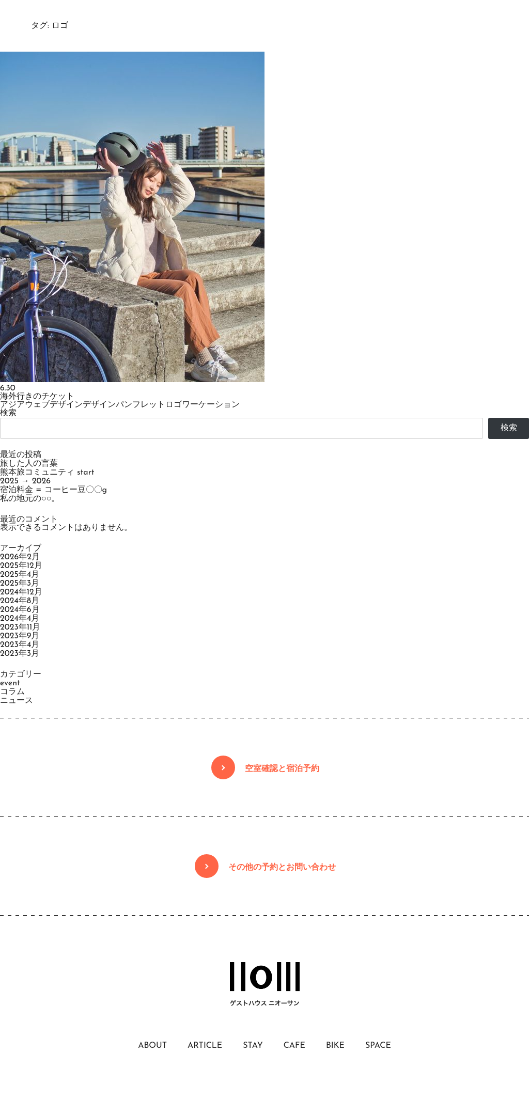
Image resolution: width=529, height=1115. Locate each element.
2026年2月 (20, 557)
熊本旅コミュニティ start (47, 472)
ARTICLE (205, 1046)
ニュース (16, 701)
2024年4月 (19, 619)
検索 (8, 413)
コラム (12, 692)
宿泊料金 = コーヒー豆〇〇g (53, 490)
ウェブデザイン (54, 405)
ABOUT (152, 1046)
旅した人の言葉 (29, 464)
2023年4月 (19, 645)
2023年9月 (19, 636)
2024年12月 (21, 592)
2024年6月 (20, 610)
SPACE (378, 1046)
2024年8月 (19, 601)
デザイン (99, 405)
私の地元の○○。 (29, 499)
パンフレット (140, 405)
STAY (252, 1046)
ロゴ (173, 405)
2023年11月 (20, 627)
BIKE (335, 1046)
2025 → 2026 (25, 481)
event (10, 683)
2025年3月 (19, 583)
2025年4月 (19, 575)
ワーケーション (211, 405)
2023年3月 (19, 654)
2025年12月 (21, 566)
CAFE (294, 1046)
